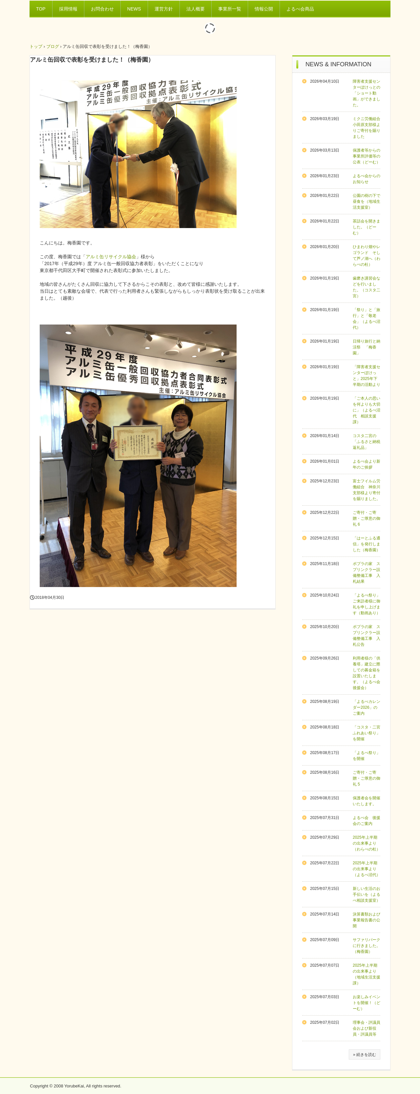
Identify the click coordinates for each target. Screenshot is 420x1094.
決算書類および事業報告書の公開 (366, 920)
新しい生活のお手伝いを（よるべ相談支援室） (366, 894)
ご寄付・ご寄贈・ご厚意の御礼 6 (366, 518)
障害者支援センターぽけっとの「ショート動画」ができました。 (366, 93)
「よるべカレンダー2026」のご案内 (366, 707)
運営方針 (164, 8)
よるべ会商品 (300, 8)
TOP (41, 8)
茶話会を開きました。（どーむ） (366, 227)
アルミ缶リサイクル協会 (111, 256)
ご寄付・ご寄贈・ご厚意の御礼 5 (366, 778)
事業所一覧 (229, 8)
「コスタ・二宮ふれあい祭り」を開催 (366, 733)
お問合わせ (102, 8)
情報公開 (264, 8)
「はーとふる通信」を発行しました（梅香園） (366, 544)
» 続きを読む (364, 1054)
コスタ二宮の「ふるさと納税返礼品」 (366, 441)
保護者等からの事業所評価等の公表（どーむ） (366, 156)
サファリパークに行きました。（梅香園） (366, 945)
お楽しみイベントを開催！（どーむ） (366, 1003)
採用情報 (68, 8)
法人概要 (195, 8)
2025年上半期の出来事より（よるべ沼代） (366, 869)
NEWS (134, 8)
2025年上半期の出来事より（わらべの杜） (366, 843)
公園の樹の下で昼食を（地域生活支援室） (366, 201)
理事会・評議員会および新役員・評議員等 (366, 1028)
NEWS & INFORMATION (338, 64)
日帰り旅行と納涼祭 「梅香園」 (366, 347)
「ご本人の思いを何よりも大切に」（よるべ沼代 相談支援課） (366, 410)
